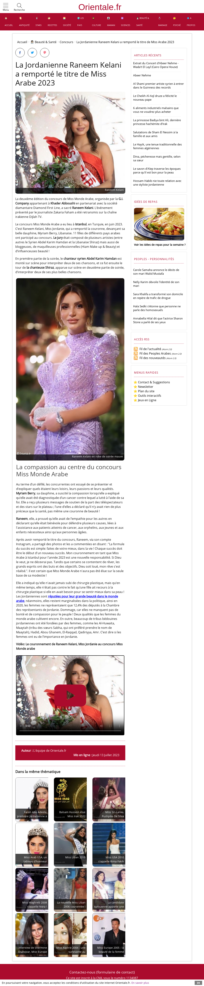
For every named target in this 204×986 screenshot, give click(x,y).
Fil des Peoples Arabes (152, 353)
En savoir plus (140, 983)
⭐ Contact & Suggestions (152, 382)
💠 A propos (191, 22)
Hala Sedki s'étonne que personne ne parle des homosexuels (157, 308)
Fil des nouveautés (150, 358)
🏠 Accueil (9, 22)
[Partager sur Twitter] (32, 52)
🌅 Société (67, 22)
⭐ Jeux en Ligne (145, 400)
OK (198, 982)
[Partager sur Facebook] (20, 52)
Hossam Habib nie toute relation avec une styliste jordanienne (157, 182)
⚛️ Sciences (125, 22)
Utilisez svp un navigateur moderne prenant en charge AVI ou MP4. (70, 695)
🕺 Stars (39, 22)
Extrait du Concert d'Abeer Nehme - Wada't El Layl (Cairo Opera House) (156, 65)
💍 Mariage (162, 22)
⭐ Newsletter (143, 387)
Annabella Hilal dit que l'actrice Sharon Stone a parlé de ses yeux (158, 320)
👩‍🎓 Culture (96, 22)
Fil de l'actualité (147, 349)
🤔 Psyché (177, 22)
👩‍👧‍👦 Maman (111, 22)
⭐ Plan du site (144, 391)
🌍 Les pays (80, 22)
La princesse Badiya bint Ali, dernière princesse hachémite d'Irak (157, 122)
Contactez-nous (82, 972)
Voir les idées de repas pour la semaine (159, 244)
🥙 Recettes (52, 22)
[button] (6, 7)
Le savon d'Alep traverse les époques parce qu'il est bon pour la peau (157, 170)
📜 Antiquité (24, 22)
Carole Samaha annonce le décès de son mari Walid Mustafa (156, 271)
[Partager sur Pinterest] (44, 52)
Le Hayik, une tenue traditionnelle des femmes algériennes (157, 146)
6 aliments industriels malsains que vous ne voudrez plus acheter (156, 110)
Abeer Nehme (142, 75)
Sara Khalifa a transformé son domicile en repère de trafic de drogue (158, 296)
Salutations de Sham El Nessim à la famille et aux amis (155, 134)
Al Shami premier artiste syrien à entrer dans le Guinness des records (158, 85)
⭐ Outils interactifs (147, 396)
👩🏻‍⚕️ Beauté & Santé (142, 22)
